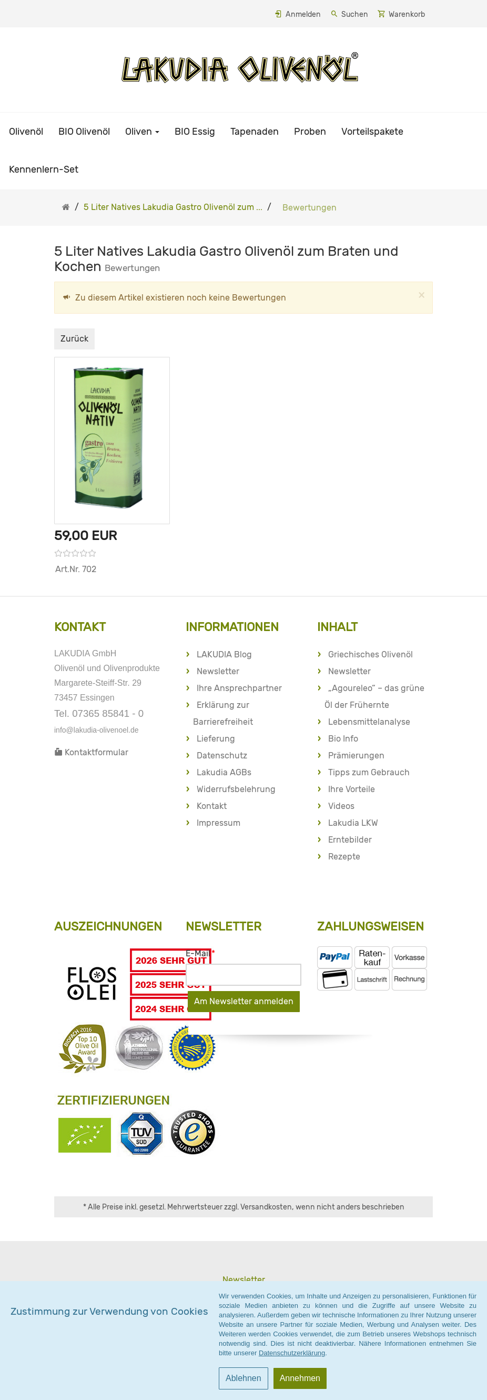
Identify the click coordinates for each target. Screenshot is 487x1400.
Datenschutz (222, 756)
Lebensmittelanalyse (369, 722)
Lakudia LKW (353, 823)
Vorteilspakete (372, 131)
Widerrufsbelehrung (236, 789)
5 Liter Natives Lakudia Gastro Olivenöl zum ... (173, 207)
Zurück (74, 339)
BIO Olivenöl (84, 131)
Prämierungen (356, 756)
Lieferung (216, 739)
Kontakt (212, 806)
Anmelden (303, 14)
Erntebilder (350, 840)
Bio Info (343, 739)
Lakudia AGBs (224, 772)
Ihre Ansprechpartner (239, 688)
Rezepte (344, 857)
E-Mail (200, 953)
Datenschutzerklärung (292, 1353)
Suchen (354, 14)
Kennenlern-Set (43, 169)
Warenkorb (407, 14)
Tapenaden (254, 131)
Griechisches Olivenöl (370, 654)
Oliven (142, 131)
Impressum (218, 823)
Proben (310, 131)
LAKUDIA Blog (224, 654)
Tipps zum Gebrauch (369, 772)
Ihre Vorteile (351, 789)
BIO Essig (195, 131)
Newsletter (218, 671)
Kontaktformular (91, 752)
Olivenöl (26, 131)
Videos (341, 806)
